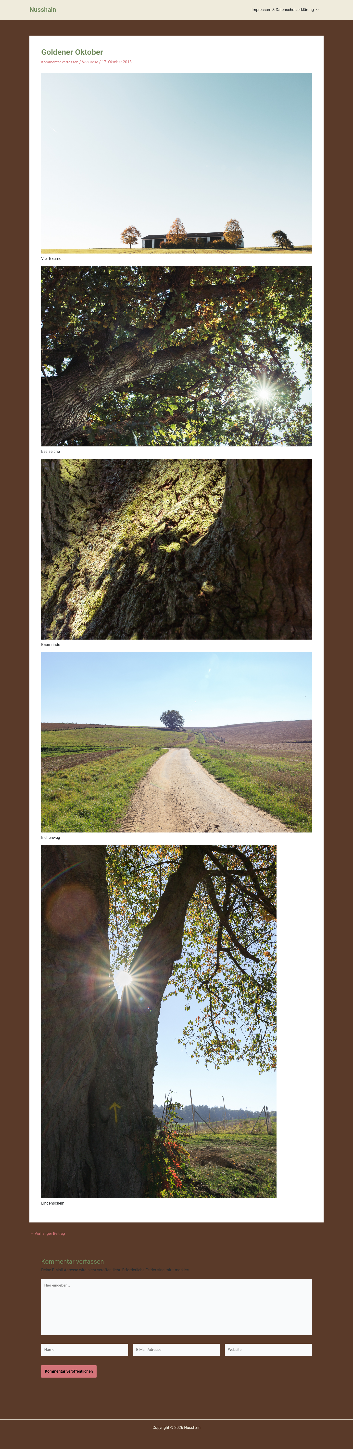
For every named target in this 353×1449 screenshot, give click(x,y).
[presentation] (317, 10)
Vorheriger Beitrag (48, 1233)
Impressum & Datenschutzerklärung (286, 10)
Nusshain (42, 9)
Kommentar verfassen (60, 62)
